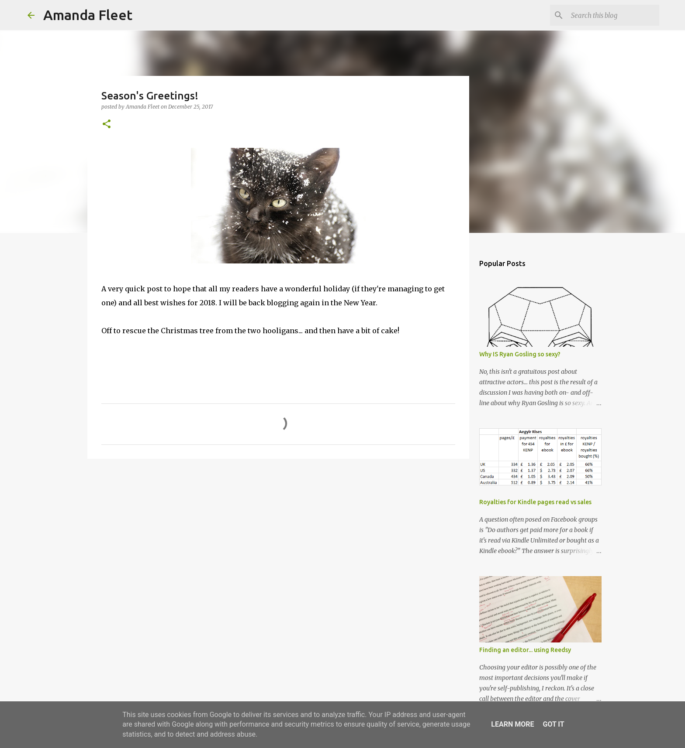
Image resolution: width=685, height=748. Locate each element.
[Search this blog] (613, 15)
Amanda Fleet (87, 15)
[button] (106, 124)
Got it (553, 724)
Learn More (512, 724)
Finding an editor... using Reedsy (525, 649)
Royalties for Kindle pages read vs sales (535, 502)
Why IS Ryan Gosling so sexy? (519, 354)
